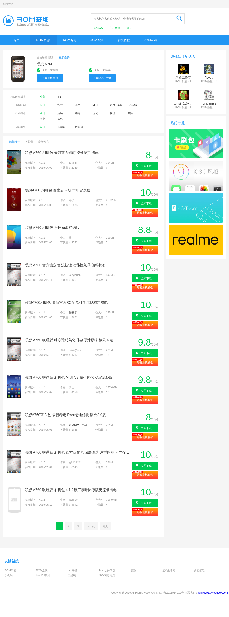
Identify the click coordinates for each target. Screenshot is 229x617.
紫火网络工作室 (78, 424)
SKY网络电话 (107, 575)
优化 (95, 113)
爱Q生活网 (168, 570)
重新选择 (64, 57)
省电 (60, 118)
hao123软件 (43, 575)
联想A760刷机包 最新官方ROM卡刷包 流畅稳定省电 (66, 302)
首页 (16, 40)
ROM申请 (150, 40)
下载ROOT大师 (102, 78)
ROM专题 (70, 40)
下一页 (91, 526)
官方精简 (115, 27)
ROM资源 (43, 40)
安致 (133, 570)
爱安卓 (73, 312)
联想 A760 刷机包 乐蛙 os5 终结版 (52, 228)
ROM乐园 (10, 570)
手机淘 (8, 575)
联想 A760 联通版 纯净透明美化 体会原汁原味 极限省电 (69, 340)
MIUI (129, 27)
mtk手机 (72, 570)
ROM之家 (42, 570)
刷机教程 (123, 40)
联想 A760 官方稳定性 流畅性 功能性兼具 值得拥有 (65, 265)
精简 (130, 113)
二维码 (72, 575)
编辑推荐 (14, 141)
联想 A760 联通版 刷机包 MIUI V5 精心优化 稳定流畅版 (69, 377)
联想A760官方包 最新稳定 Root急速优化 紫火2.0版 (65, 415)
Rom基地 (26, 20)
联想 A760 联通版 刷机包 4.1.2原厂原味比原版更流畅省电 (71, 490)
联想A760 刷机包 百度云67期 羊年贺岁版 (57, 190)
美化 (42, 118)
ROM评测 (96, 40)
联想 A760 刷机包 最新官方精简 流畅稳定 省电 (62, 153)
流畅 (60, 113)
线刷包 (79, 127)
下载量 (29, 141)
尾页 (105, 526)
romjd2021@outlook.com (213, 592)
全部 (42, 96)
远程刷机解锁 (145, 175)
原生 (77, 105)
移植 (112, 113)
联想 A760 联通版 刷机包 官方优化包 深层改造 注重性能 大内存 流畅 (78, 452)
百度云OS (116, 105)
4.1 (59, 96)
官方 (60, 105)
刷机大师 (8, 4)
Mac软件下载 (107, 570)
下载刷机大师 (50, 78)
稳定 (77, 113)
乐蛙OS (99, 27)
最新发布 (43, 141)
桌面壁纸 (199, 570)
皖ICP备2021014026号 (170, 592)
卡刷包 (61, 127)
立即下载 (146, 166)
